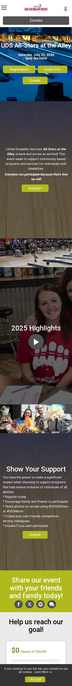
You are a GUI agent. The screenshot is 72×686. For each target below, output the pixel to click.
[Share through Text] (51, 604)
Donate (36, 20)
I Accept (35, 679)
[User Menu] (65, 8)
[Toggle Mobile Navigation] (4, 8)
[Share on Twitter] (29, 604)
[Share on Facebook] (18, 604)
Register (35, 188)
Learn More (43, 672)
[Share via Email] (40, 604)
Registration (19, 69)
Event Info (52, 69)
